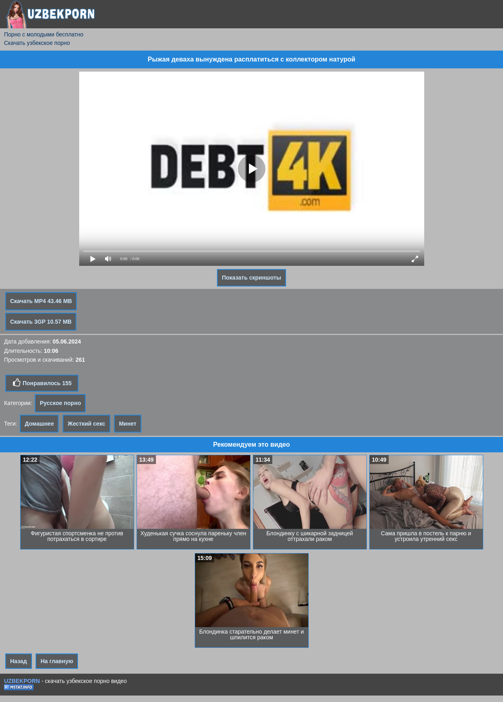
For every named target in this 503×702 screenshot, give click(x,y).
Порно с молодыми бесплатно (43, 34)
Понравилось (42, 382)
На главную (56, 661)
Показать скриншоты (251, 277)
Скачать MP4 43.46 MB (41, 301)
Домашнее (39, 423)
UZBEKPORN (22, 681)
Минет (127, 423)
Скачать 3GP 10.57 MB (41, 321)
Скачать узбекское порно (37, 43)
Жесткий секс (86, 423)
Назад (18, 661)
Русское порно (60, 403)
